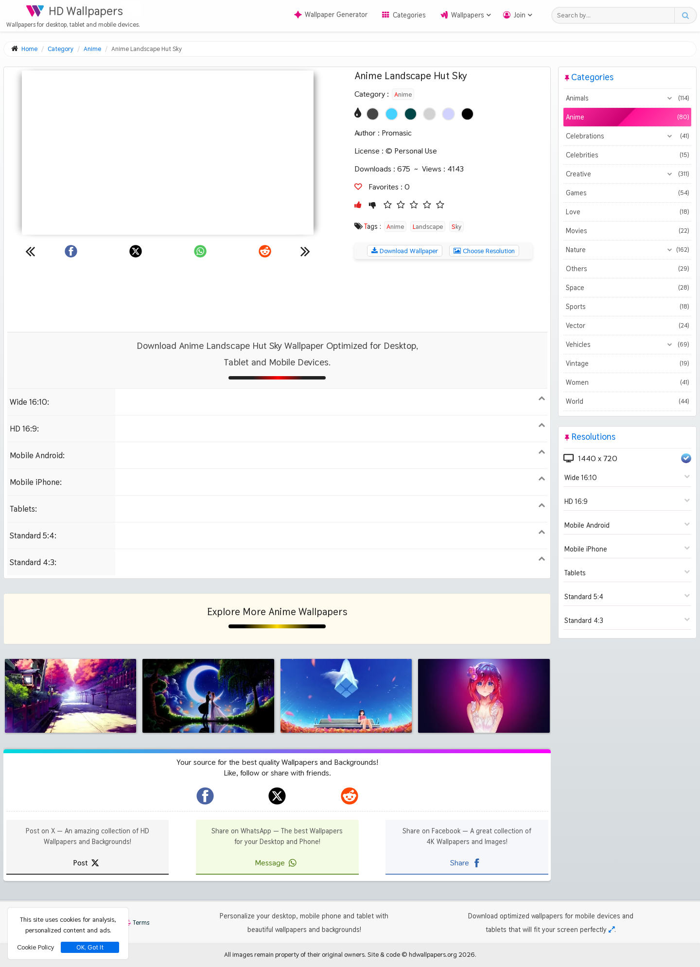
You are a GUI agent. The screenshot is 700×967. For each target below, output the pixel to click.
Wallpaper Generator (331, 14)
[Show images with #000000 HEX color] (467, 114)
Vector (627, 325)
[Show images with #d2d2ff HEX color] (448, 114)
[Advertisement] (277, 295)
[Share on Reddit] (265, 251)
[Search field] (615, 15)
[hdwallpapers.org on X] (277, 796)
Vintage (627, 363)
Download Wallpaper (404, 250)
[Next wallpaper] (305, 251)
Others (627, 268)
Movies (627, 230)
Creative (627, 174)
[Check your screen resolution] (611, 929)
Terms (136, 922)
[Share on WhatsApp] (200, 251)
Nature (627, 249)
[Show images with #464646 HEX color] (372, 114)
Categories (409, 15)
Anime (403, 94)
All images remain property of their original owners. (295, 954)
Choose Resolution (484, 250)
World (627, 401)
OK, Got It (90, 947)
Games (627, 193)
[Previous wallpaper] (30, 251)
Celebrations (627, 136)
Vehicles (627, 344)
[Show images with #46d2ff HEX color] (391, 114)
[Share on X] (135, 251)
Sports (627, 306)
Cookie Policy (35, 947)
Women (627, 382)
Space (627, 287)
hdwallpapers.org (433, 954)
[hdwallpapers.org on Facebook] (205, 796)
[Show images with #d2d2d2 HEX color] (429, 114)
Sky (456, 226)
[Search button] (685, 15)
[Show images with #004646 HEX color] (410, 114)
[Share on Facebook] (71, 251)
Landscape (428, 226)
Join (519, 15)
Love (627, 212)
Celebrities (627, 155)
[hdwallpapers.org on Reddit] (349, 796)
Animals (627, 98)
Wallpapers (467, 15)
